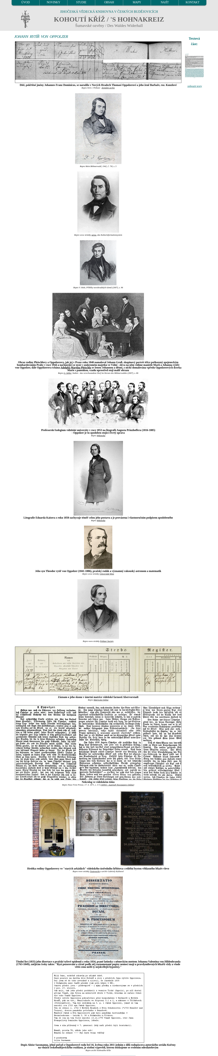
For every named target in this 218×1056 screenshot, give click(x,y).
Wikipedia (101, 435)
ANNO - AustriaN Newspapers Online (117, 785)
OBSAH (109, 2)
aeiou (94, 235)
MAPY (137, 2)
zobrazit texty (194, 86)
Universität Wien (107, 574)
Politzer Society (107, 641)
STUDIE (81, 2)
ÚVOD (25, 2)
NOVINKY (53, 2)
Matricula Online (101, 700)
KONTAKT (193, 2)
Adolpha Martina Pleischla (75, 367)
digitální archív (108, 88)
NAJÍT (165, 2)
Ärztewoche (95, 871)
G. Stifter (67, 373)
